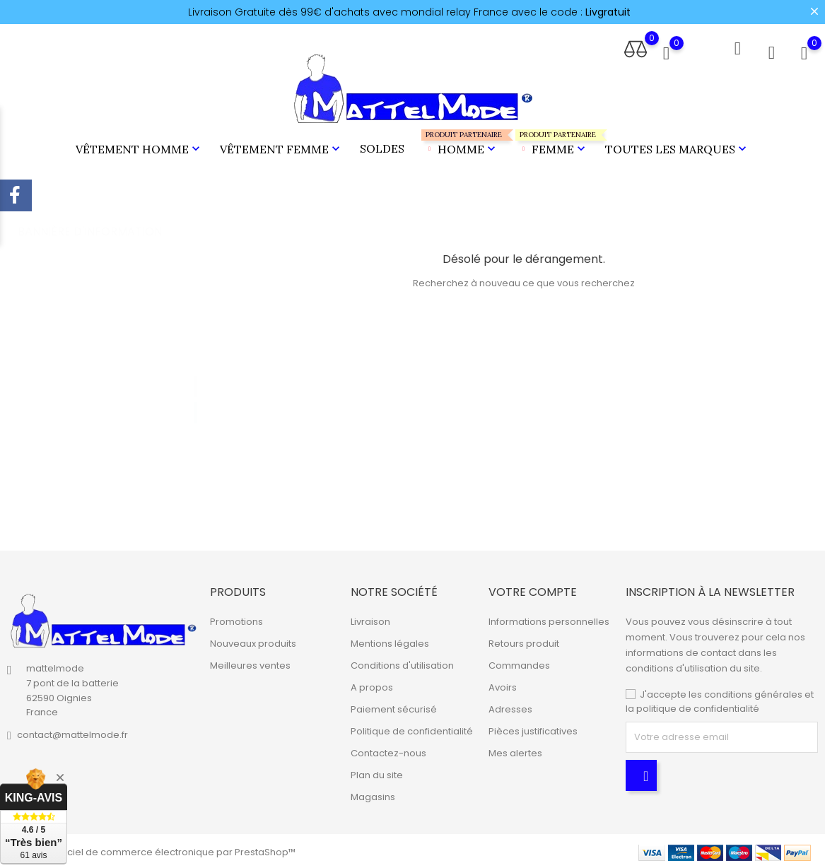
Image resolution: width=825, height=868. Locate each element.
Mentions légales (390, 641)
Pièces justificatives (533, 729)
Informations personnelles (548, 619)
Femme (551, 142)
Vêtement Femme (281, 148)
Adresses (510, 707)
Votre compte (532, 590)
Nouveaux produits (253, 641)
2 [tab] (195, 396)
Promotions (236, 619)
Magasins (373, 795)
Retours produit (523, 641)
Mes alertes (515, 751)
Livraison (370, 619)
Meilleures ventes (250, 663)
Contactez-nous (388, 751)
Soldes (382, 147)
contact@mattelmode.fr (72, 732)
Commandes (519, 663)
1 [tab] (195, 370)
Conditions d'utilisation (402, 663)
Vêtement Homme (139, 148)
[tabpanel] (111, 386)
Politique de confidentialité (412, 729)
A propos (372, 685)
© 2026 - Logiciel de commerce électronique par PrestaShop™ (151, 850)
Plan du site (377, 773)
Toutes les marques (677, 148)
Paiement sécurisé (394, 707)
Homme (459, 142)
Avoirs (502, 685)
